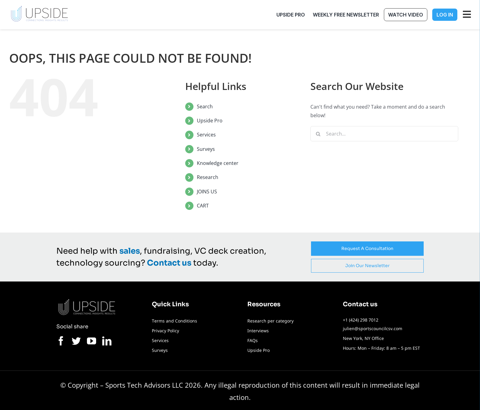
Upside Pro (290, 15)
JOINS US (207, 191)
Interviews (258, 331)
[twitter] (76, 340)
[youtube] (91, 340)
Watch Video (405, 15)
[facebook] (61, 340)
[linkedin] (106, 340)
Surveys (206, 149)
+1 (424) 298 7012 (360, 320)
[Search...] (384, 133)
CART (203, 205)
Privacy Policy (165, 331)
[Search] (318, 133)
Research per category (270, 321)
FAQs (252, 340)
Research (207, 177)
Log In (445, 15)
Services (206, 134)
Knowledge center (217, 163)
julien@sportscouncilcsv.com (372, 328)
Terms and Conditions (174, 321)
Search (205, 106)
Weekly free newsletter (346, 15)
